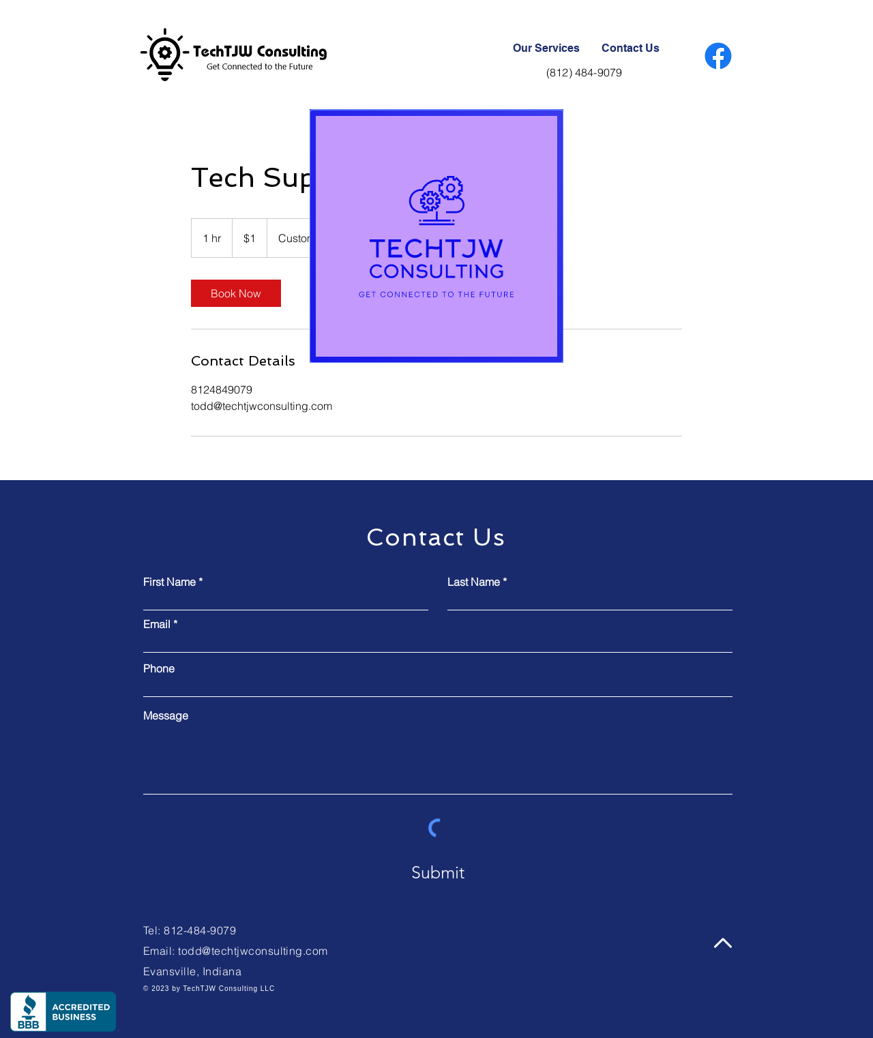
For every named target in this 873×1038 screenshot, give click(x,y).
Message (165, 715)
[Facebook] (718, 56)
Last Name (473, 581)
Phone (159, 668)
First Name (169, 581)
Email (157, 624)
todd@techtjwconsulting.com (252, 951)
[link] (236, 293)
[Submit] (437, 872)
